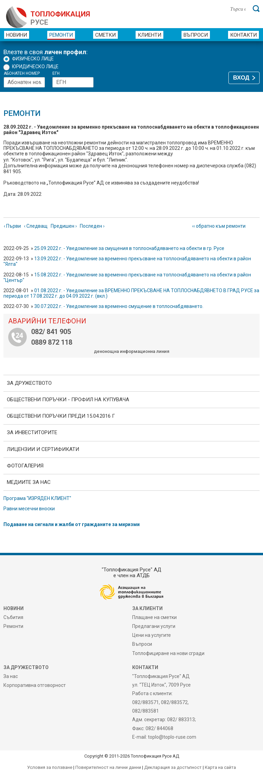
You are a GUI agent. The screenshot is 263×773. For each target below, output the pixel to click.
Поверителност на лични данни (108, 767)
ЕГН (56, 73)
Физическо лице (33, 58)
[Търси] (256, 8)
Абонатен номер (22, 73)
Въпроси (196, 35)
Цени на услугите (151, 635)
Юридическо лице (35, 66)
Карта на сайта (220, 767)
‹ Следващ (36, 226)
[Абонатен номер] (24, 82)
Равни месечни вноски (29, 508)
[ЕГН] (72, 82)
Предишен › (64, 226)
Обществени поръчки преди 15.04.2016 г (61, 416)
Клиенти (149, 35)
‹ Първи (12, 226)
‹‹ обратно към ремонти (219, 226)
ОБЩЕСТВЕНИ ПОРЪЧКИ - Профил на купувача (68, 399)
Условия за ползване (49, 767)
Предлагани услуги (153, 626)
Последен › (92, 226)
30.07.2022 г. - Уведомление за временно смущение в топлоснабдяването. (118, 306)
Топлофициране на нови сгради (168, 653)
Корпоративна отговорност (34, 685)
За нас (10, 676)
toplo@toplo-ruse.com (172, 737)
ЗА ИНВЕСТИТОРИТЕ (32, 432)
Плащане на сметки (154, 617)
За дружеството (29, 383)
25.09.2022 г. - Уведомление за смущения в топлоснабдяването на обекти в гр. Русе (129, 248)
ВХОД (241, 77)
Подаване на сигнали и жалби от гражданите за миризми (71, 524)
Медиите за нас (29, 482)
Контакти (243, 35)
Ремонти (61, 35)
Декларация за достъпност (173, 767)
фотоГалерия (25, 466)
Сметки (105, 35)
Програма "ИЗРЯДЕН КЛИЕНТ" (37, 498)
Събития (13, 617)
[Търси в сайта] (238, 8)
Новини (16, 35)
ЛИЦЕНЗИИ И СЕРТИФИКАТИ (43, 449)
